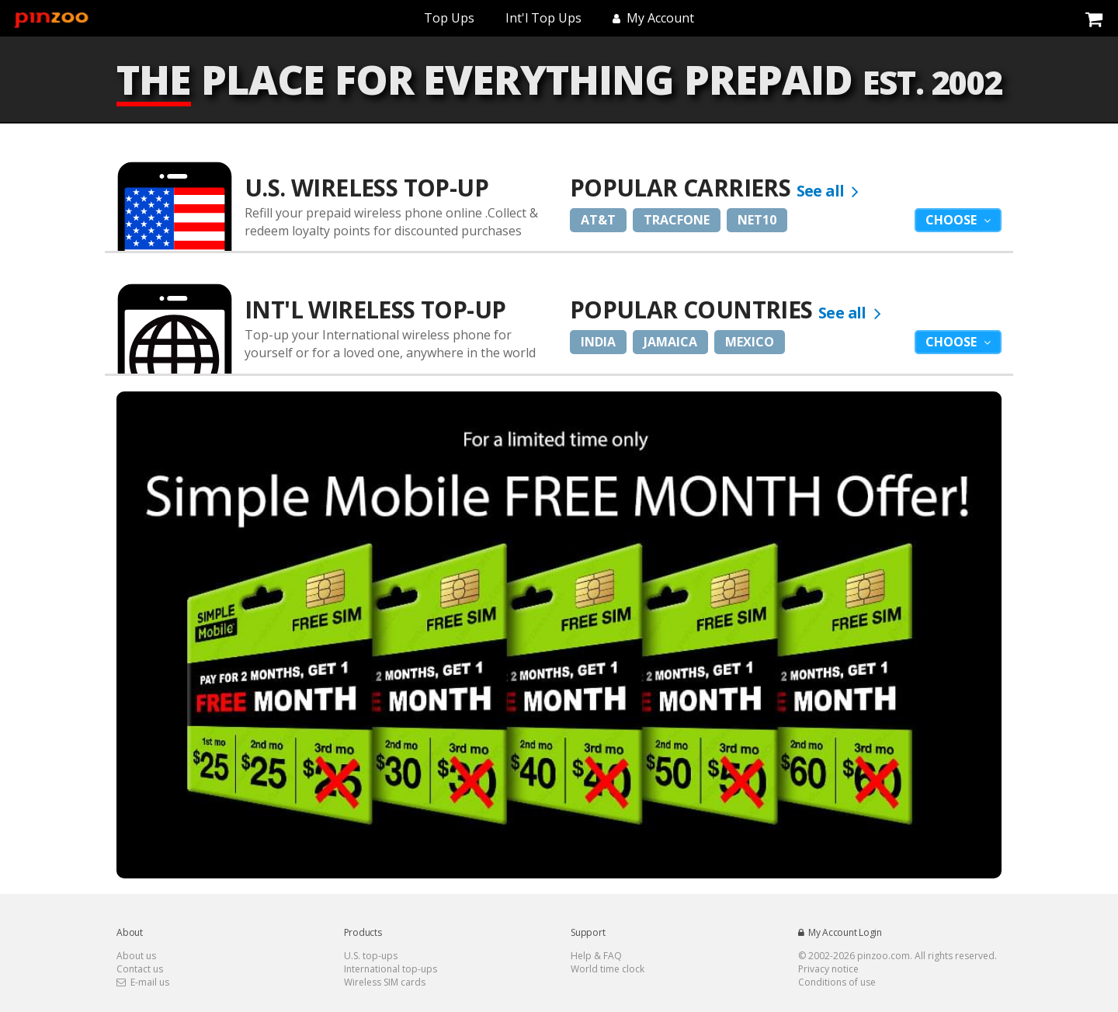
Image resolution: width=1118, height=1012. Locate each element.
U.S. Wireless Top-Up (366, 187)
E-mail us (142, 982)
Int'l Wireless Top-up (375, 309)
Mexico (749, 341)
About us (136, 955)
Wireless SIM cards (384, 982)
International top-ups (390, 968)
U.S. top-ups (371, 955)
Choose (952, 219)
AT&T (598, 219)
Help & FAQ (596, 955)
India (598, 341)
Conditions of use (837, 982)
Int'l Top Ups (543, 17)
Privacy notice (828, 968)
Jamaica (670, 341)
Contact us (139, 968)
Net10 (757, 219)
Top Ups (449, 17)
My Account (653, 17)
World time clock (607, 968)
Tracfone (677, 219)
